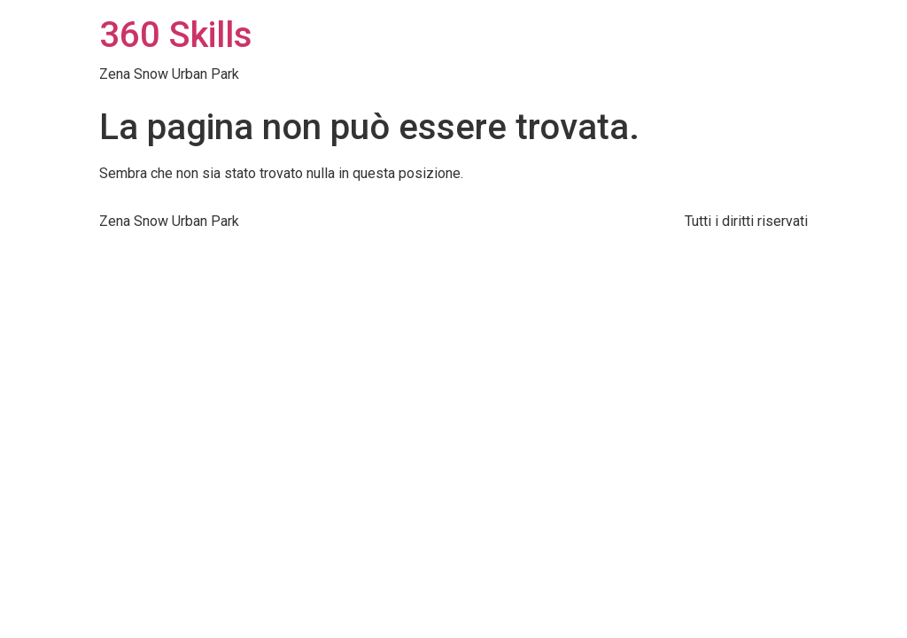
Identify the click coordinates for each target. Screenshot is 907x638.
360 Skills (175, 35)
